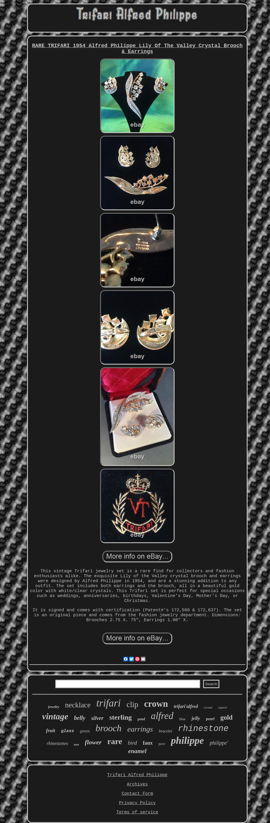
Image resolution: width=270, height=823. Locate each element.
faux (148, 743)
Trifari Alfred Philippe (137, 775)
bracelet (165, 731)
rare (114, 741)
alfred (162, 716)
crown (156, 704)
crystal (208, 707)
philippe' (219, 743)
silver (97, 718)
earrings (140, 729)
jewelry (53, 706)
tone (76, 744)
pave (162, 744)
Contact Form (137, 793)
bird (132, 743)
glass (67, 731)
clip (132, 704)
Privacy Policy (137, 803)
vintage (55, 716)
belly (80, 718)
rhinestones (57, 743)
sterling (120, 717)
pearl (210, 719)
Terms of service (137, 812)
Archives (137, 784)
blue (182, 719)
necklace (77, 705)
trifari (108, 703)
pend (141, 719)
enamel (137, 751)
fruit (50, 730)
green (85, 731)
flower (93, 742)
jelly (195, 718)
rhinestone (203, 729)
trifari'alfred (186, 706)
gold (226, 717)
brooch (108, 728)
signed (222, 707)
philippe (187, 740)
